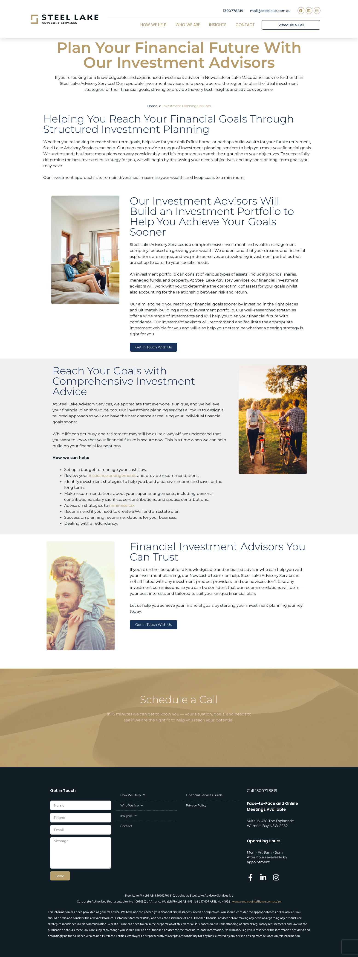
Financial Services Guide (204, 795)
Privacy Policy (196, 805)
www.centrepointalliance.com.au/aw (256, 901)
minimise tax (121, 505)
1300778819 (233, 11)
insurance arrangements (112, 475)
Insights (219, 25)
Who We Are (189, 25)
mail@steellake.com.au (270, 11)
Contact (245, 25)
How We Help (154, 25)
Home (152, 106)
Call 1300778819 (262, 790)
